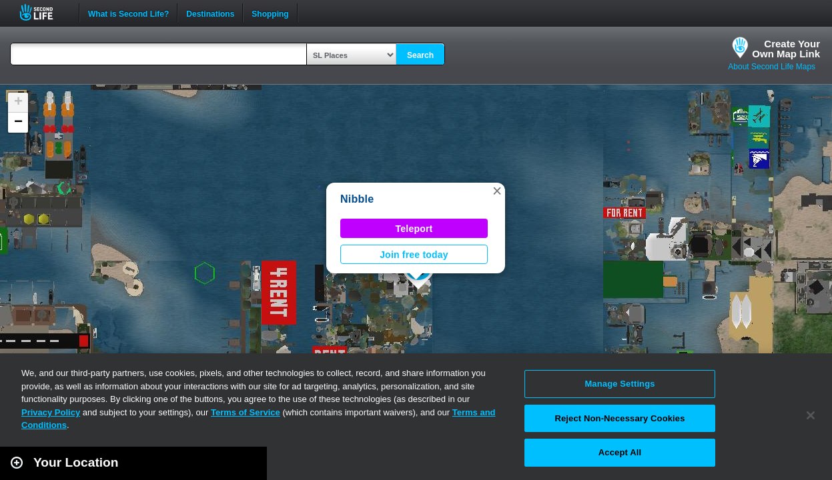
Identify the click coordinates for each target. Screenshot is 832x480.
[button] (497, 191)
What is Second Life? (128, 12)
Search (420, 55)
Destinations (210, 12)
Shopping (270, 12)
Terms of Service (245, 412)
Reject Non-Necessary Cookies (619, 418)
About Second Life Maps (771, 66)
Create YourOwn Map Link (786, 48)
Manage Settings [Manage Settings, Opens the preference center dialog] (619, 384)
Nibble (357, 199)
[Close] (810, 415)
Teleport (414, 228)
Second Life (44, 12)
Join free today (414, 254)
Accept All (619, 452)
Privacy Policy (50, 412)
